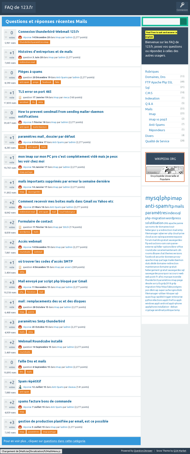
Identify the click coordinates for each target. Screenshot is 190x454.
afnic (161, 277)
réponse (27, 37)
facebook (46, 82)
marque (168, 277)
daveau (72, 387)
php (22, 292)
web (147, 277)
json (147, 290)
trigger (167, 297)
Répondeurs (157, 130)
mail (54, 212)
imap (22, 147)
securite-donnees (165, 257)
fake (57, 82)
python (149, 300)
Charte (42, 10)
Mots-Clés (98, 10)
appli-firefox (169, 300)
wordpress (25, 232)
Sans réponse (81, 10)
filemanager (151, 233)
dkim (152, 290)
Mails (149, 109)
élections (158, 300)
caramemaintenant (167, 250)
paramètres (33, 432)
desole (148, 283)
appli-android (161, 303)
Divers (149, 135)
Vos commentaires (13, 451)
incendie (177, 277)
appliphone (151, 307)
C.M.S (149, 93)
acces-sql (156, 237)
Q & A (149, 103)
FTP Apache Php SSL (159, 82)
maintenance (152, 267)
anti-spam (24, 82)
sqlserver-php (165, 233)
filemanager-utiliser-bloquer (160, 293)
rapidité (160, 297)
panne (31, 312)
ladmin (69, 37)
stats (147, 263)
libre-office (177, 247)
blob (179, 290)
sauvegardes (34, 192)
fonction (31, 292)
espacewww (167, 237)
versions (177, 253)
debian (174, 307)
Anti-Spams (62, 77)
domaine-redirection (167, 263)
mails (43, 147)
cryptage (150, 310)
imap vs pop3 (158, 119)
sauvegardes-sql (176, 270)
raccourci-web (176, 273)
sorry (155, 283)
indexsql (174, 213)
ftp (171, 206)
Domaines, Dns (155, 77)
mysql (153, 197)
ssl (147, 223)
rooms (148, 253)
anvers (68, 267)
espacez (178, 237)
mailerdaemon (40, 127)
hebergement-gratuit (156, 270)
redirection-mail (27, 62)
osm (168, 243)
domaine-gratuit (168, 267)
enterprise (177, 297)
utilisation (156, 223)
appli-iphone (175, 303)
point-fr (154, 277)
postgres (176, 287)
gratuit (164, 240)
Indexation (152, 98)
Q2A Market (179, 451)
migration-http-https (156, 287)
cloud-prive (178, 233)
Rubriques (152, 71)
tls (33, 102)
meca (66, 97)
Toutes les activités (60, 10)
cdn (179, 250)
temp (177, 310)
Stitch (66, 227)
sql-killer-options (162, 247)
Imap (58, 37)
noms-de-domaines (159, 227)
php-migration (155, 218)
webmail (38, 252)
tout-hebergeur (67, 212)
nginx (174, 290)
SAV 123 (135, 10)
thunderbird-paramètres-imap (34, 42)
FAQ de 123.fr (19, 7)
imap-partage (26, 172)
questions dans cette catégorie (64, 441)
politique (169, 310)
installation (163, 307)
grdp (173, 283)
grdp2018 (166, 283)
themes (169, 253)
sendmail (24, 102)
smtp (40, 102)
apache (172, 223)
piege (36, 82)
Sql (147, 87)
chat (162, 253)
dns (21, 372)
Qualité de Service (157, 141)
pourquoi (163, 273)
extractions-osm (157, 243)
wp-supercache (163, 290)
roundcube (25, 252)
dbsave (156, 253)
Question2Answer (143, 451)
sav (147, 227)
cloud (148, 237)
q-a (158, 230)
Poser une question (117, 10)
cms (166, 223)
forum (148, 240)
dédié (153, 263)
